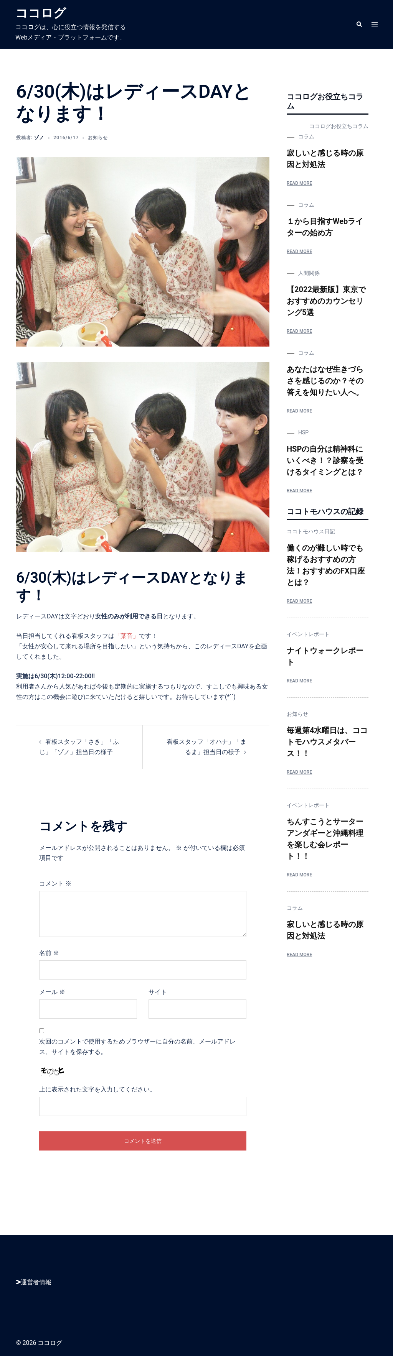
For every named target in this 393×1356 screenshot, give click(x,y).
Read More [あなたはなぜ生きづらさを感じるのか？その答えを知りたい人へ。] (299, 411)
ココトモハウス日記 (311, 531)
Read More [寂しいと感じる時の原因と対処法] (299, 183)
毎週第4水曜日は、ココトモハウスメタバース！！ (327, 742)
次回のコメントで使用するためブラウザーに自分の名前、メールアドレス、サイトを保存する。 (137, 1046)
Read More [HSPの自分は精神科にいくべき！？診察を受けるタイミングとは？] (299, 490)
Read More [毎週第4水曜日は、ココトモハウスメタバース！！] (299, 772)
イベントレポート (308, 634)
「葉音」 (126, 635)
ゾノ (39, 137)
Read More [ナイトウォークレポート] (299, 681)
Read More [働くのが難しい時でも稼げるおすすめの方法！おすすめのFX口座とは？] (299, 601)
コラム (306, 136)
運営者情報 (33, 1282)
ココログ (40, 13)
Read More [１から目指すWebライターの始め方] (299, 251)
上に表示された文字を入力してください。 (97, 1089)
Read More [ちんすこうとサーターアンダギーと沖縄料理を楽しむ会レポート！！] (299, 875)
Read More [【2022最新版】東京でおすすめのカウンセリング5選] (299, 331)
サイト (158, 992)
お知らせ (98, 137)
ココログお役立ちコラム (338, 126)
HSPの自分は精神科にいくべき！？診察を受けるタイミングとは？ (325, 460)
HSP (303, 432)
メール (52, 992)
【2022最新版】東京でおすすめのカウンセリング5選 (326, 301)
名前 (49, 953)
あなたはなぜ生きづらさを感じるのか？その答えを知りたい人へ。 (325, 381)
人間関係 (309, 273)
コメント (55, 883)
